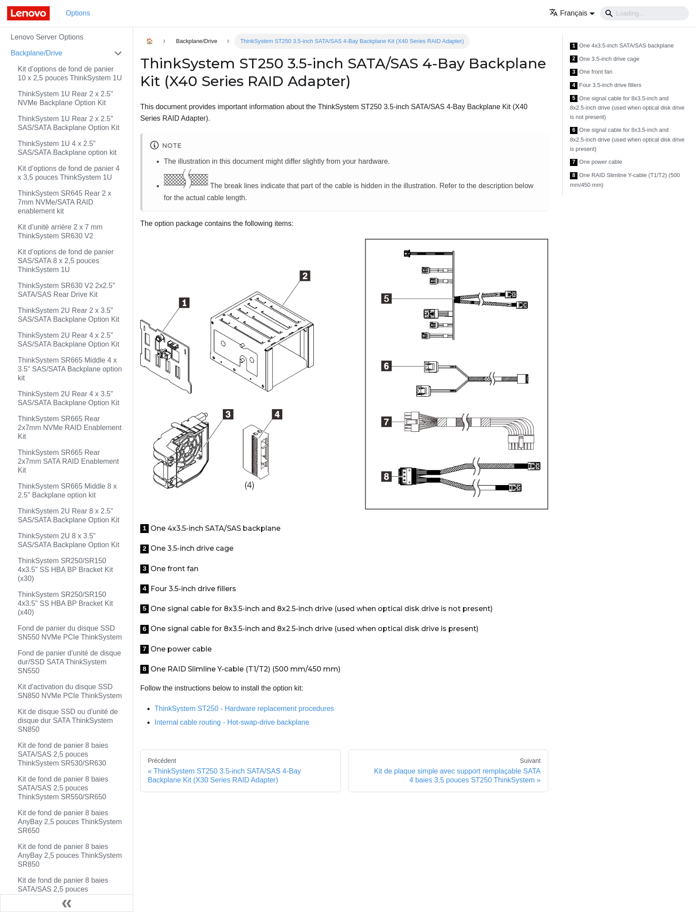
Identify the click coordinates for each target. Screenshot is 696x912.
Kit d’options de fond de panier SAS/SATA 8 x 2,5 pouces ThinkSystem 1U (66, 260)
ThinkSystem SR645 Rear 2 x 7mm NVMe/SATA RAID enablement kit (64, 202)
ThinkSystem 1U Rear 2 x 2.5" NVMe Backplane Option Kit (65, 98)
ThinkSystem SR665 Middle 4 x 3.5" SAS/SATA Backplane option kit (70, 369)
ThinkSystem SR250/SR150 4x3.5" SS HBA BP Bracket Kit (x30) (65, 569)
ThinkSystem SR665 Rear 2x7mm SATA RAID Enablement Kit (68, 461)
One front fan (591, 72)
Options (78, 13)
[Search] (644, 13)
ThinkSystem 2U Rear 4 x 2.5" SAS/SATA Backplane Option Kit (68, 340)
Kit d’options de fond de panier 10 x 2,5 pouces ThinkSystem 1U (70, 73)
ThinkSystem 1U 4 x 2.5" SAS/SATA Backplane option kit (67, 148)
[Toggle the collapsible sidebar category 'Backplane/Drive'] (118, 53)
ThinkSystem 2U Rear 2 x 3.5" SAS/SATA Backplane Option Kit (68, 315)
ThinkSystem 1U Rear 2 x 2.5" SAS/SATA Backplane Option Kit (68, 123)
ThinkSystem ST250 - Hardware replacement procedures (244, 708)
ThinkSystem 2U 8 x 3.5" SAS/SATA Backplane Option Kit (68, 540)
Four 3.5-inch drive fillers (605, 85)
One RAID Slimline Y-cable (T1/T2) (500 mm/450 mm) (625, 180)
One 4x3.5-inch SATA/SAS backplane (622, 46)
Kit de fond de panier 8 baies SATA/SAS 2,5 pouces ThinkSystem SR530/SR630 (63, 754)
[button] (572, 13)
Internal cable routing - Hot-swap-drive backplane (231, 722)
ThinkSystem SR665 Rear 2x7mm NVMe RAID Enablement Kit (70, 427)
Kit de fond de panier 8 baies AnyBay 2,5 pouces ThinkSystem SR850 (70, 855)
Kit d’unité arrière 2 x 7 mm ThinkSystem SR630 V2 (60, 231)
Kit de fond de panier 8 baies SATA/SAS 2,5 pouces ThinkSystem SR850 (63, 889)
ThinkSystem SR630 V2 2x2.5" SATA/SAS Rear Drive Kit (66, 290)
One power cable (596, 162)
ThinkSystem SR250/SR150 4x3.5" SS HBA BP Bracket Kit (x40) (65, 603)
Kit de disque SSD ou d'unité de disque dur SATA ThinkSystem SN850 (68, 720)
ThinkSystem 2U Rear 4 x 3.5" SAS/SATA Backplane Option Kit (68, 398)
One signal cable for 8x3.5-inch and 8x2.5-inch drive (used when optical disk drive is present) (627, 139)
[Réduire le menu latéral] (66, 903)
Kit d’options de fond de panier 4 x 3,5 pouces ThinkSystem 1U (69, 173)
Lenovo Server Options (47, 37)
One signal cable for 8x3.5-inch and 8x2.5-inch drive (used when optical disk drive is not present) (627, 108)
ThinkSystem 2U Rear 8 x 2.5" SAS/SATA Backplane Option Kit (68, 515)
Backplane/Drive (37, 53)
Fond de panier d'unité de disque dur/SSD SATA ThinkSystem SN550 (69, 662)
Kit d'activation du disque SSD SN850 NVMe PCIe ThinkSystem (70, 691)
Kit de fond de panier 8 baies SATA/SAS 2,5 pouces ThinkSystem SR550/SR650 (63, 788)
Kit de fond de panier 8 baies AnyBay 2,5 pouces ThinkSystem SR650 (70, 821)
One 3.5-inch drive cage (605, 59)
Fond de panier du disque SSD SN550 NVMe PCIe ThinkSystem (70, 632)
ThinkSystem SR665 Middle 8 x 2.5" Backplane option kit (67, 490)
